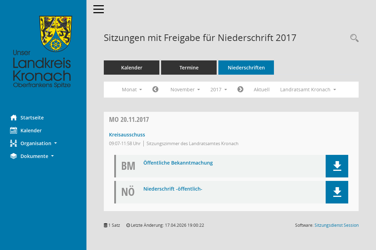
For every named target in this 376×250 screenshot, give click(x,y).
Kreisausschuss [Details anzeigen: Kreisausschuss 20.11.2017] (127, 134)
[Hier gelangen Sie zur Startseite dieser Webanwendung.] (43, 52)
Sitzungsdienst (337, 225)
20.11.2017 (129, 119)
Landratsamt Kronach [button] (308, 89)
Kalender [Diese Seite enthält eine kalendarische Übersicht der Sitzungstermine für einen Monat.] (26, 130)
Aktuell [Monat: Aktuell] (262, 89)
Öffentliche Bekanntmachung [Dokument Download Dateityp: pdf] (178, 163)
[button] (43, 143)
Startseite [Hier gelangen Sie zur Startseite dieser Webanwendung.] (27, 117)
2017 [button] (219, 89)
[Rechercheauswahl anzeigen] (353, 38)
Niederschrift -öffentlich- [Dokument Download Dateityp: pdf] (173, 189)
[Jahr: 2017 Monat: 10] (156, 89)
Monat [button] (132, 89)
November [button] (185, 89)
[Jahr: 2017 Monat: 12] (241, 89)
